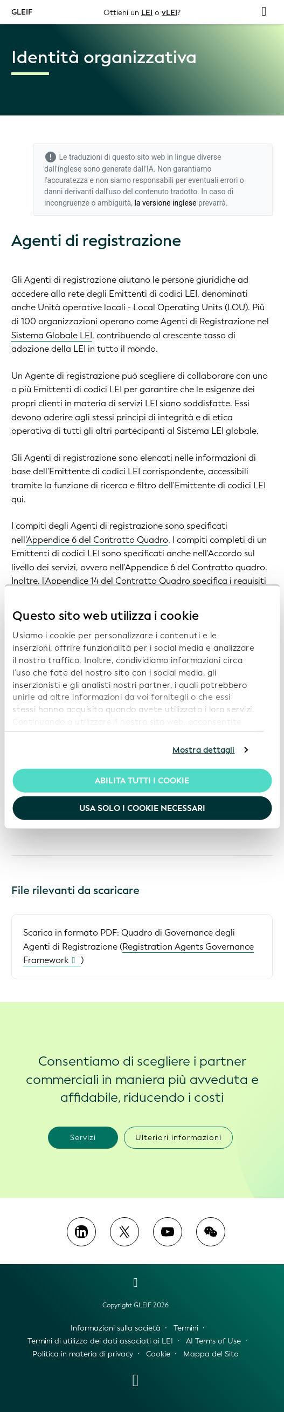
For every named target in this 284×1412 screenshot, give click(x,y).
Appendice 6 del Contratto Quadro (97, 539)
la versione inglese (165, 203)
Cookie (158, 1354)
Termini (186, 1328)
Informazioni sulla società (116, 1328)
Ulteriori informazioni (178, 1138)
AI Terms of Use (213, 1341)
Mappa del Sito (211, 1354)
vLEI (169, 12)
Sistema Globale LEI (51, 335)
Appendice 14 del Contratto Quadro (117, 580)
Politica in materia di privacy (82, 1354)
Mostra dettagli (203, 750)
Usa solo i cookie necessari (142, 808)
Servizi (83, 1138)
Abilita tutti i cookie (142, 780)
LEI (147, 12)
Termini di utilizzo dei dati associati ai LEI (100, 1341)
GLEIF (21, 11)
